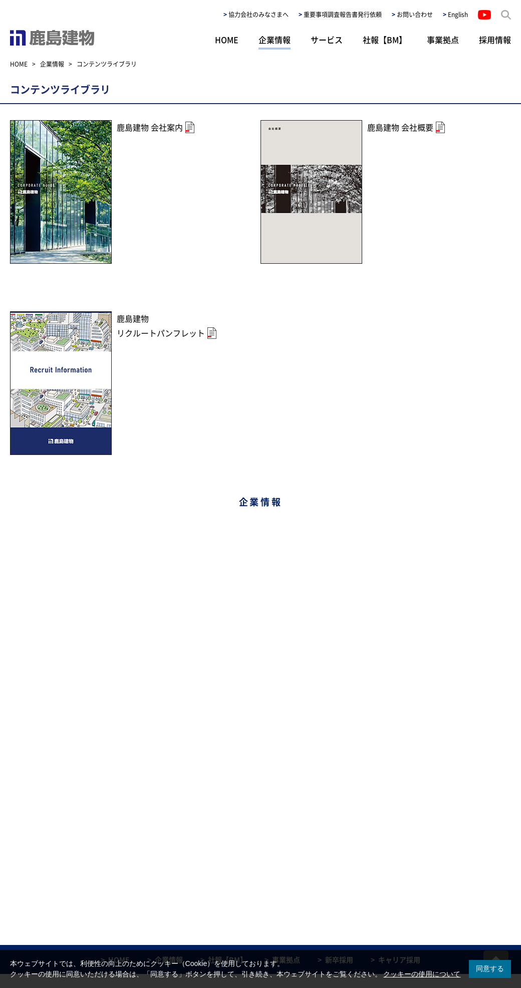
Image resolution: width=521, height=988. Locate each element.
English (458, 14)
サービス (327, 40)
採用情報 (495, 40)
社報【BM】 (385, 40)
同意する (490, 968)
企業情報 (274, 40)
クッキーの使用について (421, 974)
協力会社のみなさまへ (258, 14)
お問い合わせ (415, 14)
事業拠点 (443, 40)
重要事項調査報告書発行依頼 (343, 14)
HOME (226, 40)
